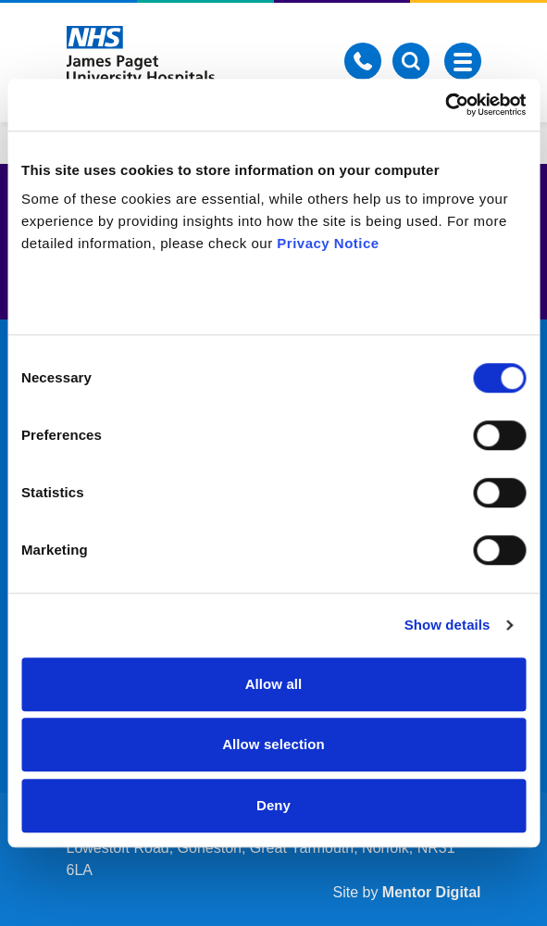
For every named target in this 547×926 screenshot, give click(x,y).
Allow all (274, 684)
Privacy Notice (328, 243)
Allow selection (273, 744)
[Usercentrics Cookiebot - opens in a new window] (445, 105)
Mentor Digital (431, 892)
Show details (447, 624)
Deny (273, 805)
